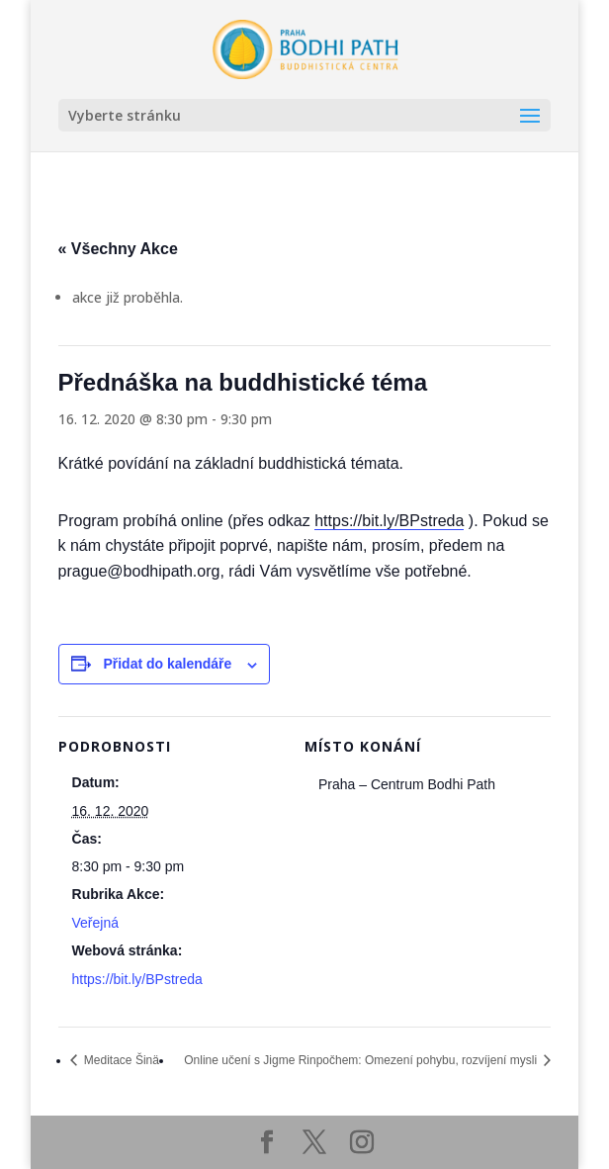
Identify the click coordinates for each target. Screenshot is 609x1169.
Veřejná (95, 923)
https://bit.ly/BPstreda (389, 520)
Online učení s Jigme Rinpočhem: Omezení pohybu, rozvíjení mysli (362, 1060)
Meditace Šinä (120, 1060)
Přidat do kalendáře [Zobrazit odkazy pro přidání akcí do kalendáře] (167, 664)
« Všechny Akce (118, 248)
